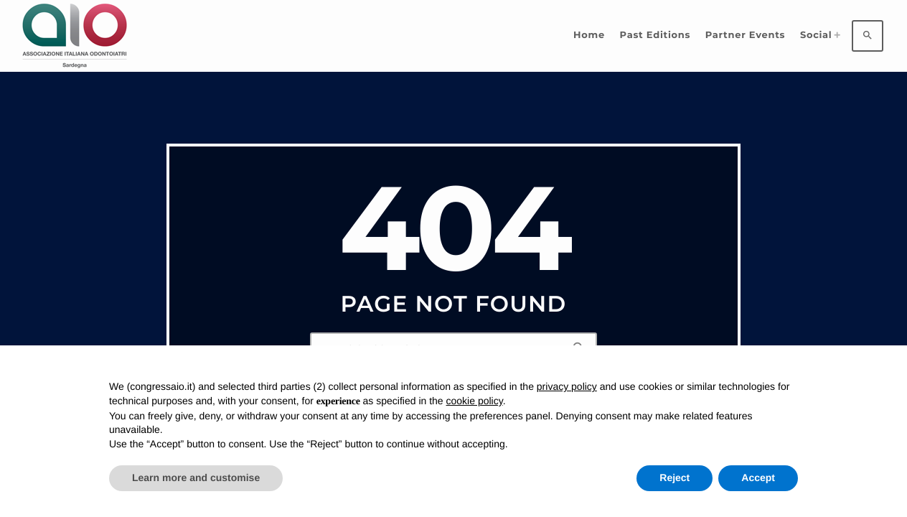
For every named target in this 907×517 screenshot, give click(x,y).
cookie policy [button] (474, 400)
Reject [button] (674, 477)
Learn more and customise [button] (196, 477)
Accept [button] (758, 477)
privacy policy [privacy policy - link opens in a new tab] (567, 386)
